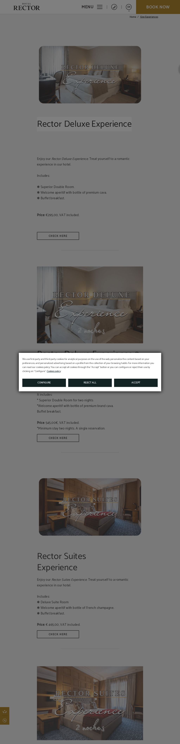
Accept (135, 383)
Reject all (90, 383)
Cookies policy (54, 371)
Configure (44, 383)
